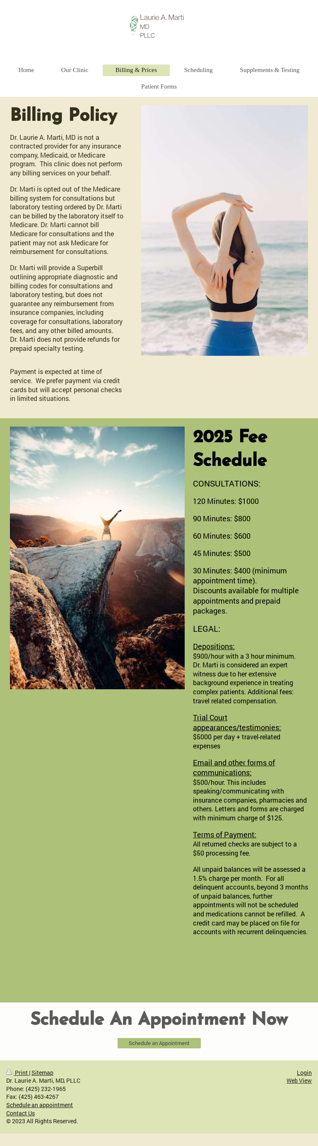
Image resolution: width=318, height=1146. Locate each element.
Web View (299, 1080)
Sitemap (42, 1072)
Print (17, 1072)
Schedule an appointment (39, 1105)
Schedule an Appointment (159, 1043)
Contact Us (20, 1113)
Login (304, 1072)
